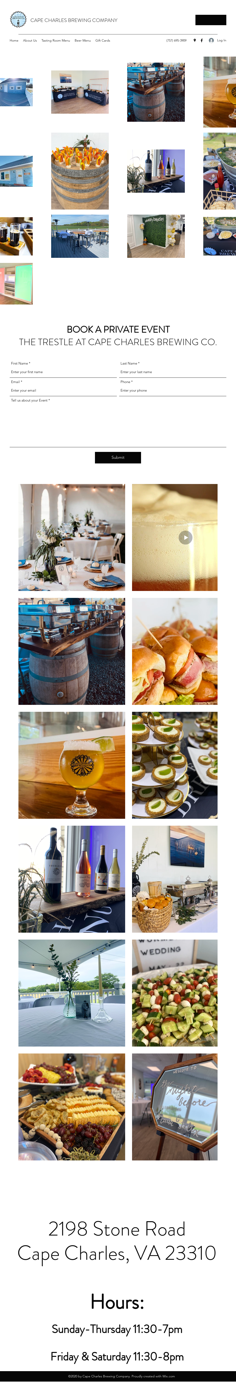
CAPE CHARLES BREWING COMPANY (73, 20)
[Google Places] (194, 40)
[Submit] (118, 457)
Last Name (129, 363)
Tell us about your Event (29, 400)
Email (15, 382)
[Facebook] (201, 40)
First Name (19, 363)
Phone (125, 382)
